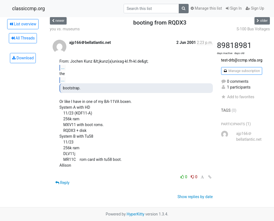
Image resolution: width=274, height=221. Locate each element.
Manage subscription (241, 71)
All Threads (23, 38)
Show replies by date (195, 197)
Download (23, 58)
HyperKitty (136, 214)
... (63, 67)
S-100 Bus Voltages (253, 29)
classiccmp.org (28, 8)
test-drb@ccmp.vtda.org (241, 60)
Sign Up (255, 8)
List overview (22, 24)
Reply (62, 182)
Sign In (234, 8)
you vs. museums (65, 29)
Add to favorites (237, 97)
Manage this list (206, 8)
